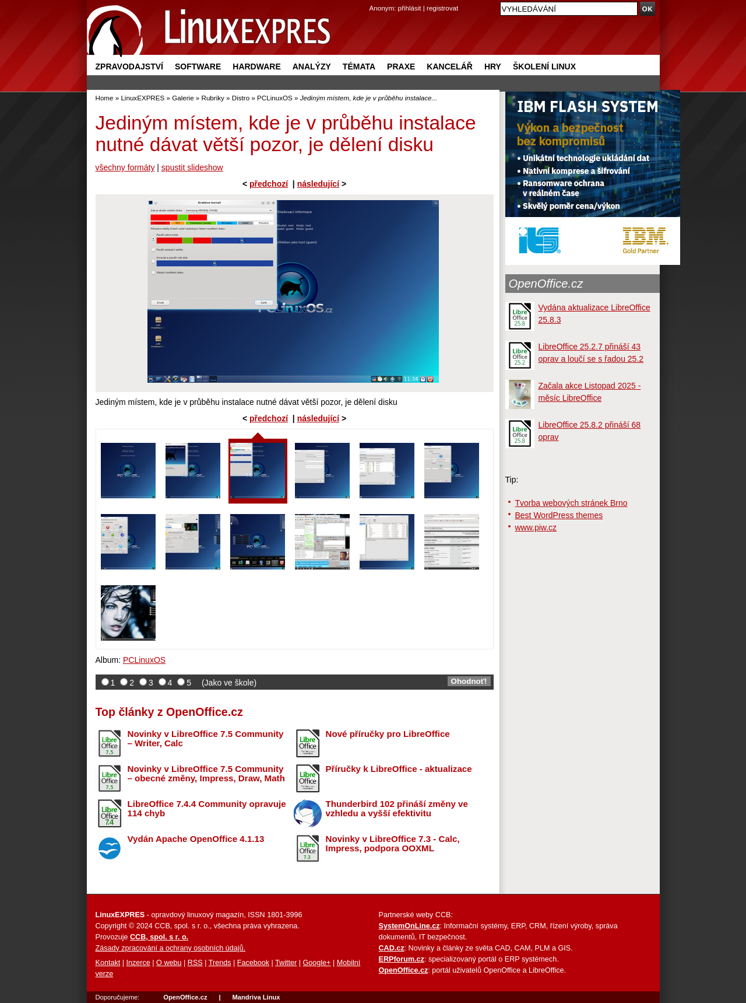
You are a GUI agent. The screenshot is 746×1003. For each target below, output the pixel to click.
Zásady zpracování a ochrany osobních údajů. (171, 948)
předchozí (268, 183)
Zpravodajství (129, 66)
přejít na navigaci (373, 0)
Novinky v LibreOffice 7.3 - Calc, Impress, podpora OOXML (393, 844)
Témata (359, 66)
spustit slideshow (192, 167)
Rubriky (213, 98)
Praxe (401, 66)
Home (105, 98)
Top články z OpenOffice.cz (169, 711)
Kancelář (450, 66)
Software (198, 66)
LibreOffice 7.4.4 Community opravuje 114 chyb (207, 809)
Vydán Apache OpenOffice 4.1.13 (196, 839)
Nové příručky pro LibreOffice (388, 734)
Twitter (286, 963)
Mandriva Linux (256, 997)
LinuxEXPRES (142, 98)
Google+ (316, 963)
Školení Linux (544, 66)
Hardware (256, 66)
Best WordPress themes (559, 515)
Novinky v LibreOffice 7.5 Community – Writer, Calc (206, 739)
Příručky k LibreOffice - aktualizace (399, 769)
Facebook (253, 963)
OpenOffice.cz (546, 283)
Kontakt (108, 963)
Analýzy (312, 66)
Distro (240, 98)
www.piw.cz (536, 527)
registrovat (442, 8)
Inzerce (138, 963)
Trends (220, 963)
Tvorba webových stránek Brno (571, 503)
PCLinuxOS (275, 98)
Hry (492, 66)
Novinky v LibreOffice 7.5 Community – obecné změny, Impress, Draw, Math (206, 774)
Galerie (182, 98)
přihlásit (409, 8)
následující (318, 183)
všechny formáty (125, 167)
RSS (195, 963)
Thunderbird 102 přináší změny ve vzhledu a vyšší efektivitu (397, 809)
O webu (168, 963)
